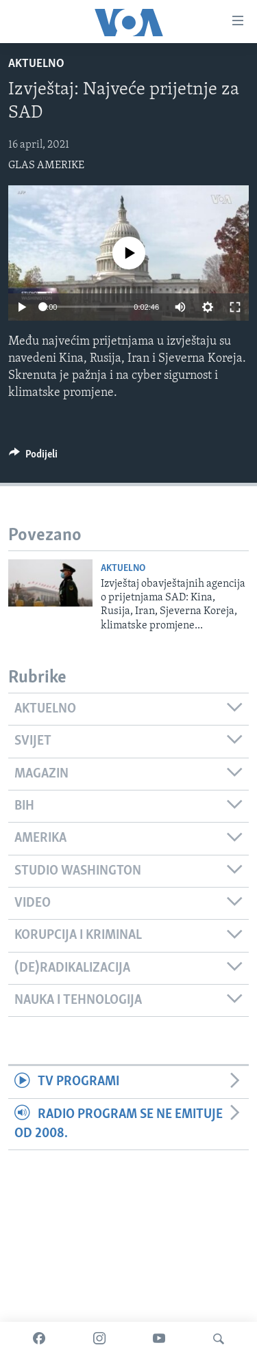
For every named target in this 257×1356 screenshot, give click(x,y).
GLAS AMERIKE (46, 165)
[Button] (33, 457)
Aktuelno (36, 63)
